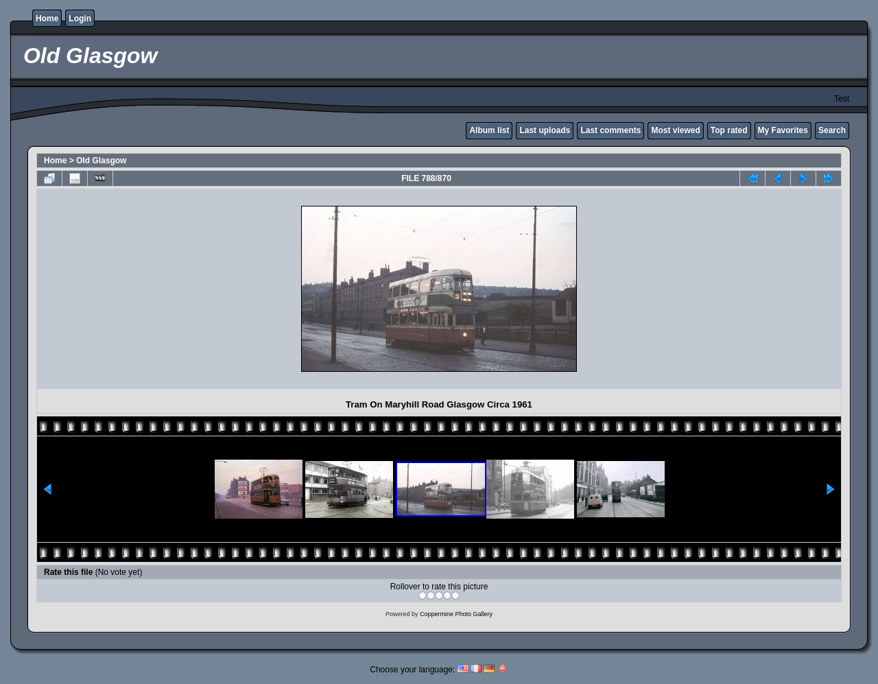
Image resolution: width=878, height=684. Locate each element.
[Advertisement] (160, 289)
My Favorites (783, 130)
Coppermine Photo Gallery (456, 614)
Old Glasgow (101, 160)
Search (832, 130)
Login (80, 18)
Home (47, 18)
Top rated (729, 130)
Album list (489, 130)
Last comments (610, 130)
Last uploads (544, 130)
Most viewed (675, 130)
